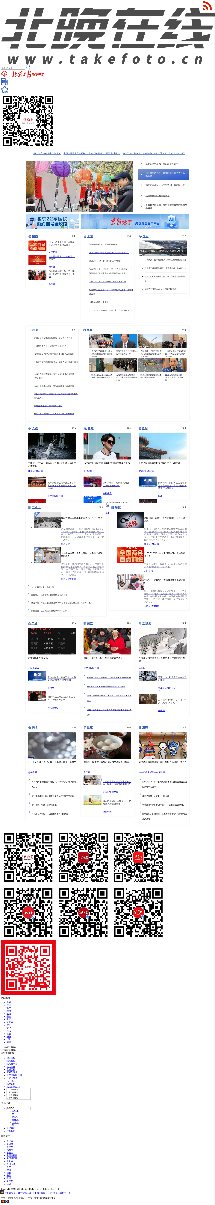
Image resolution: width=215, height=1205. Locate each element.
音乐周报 (11, 1069)
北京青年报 (12, 1064)
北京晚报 (11, 1061)
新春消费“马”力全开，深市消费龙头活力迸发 (43, 153)
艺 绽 (10, 1081)
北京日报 (11, 1058)
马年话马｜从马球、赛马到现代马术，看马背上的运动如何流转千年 (160, 153)
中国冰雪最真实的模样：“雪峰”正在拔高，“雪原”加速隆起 (95, 153)
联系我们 (11, 1131)
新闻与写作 (12, 1072)
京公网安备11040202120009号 (19, 1193)
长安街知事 (12, 1078)
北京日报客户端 (14, 1075)
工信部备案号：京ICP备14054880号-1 (52, 1193)
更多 (74, 236)
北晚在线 (11, 1084)
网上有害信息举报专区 (20, 1202)
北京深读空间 (13, 1086)
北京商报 (11, 1066)
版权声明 (11, 1128)
